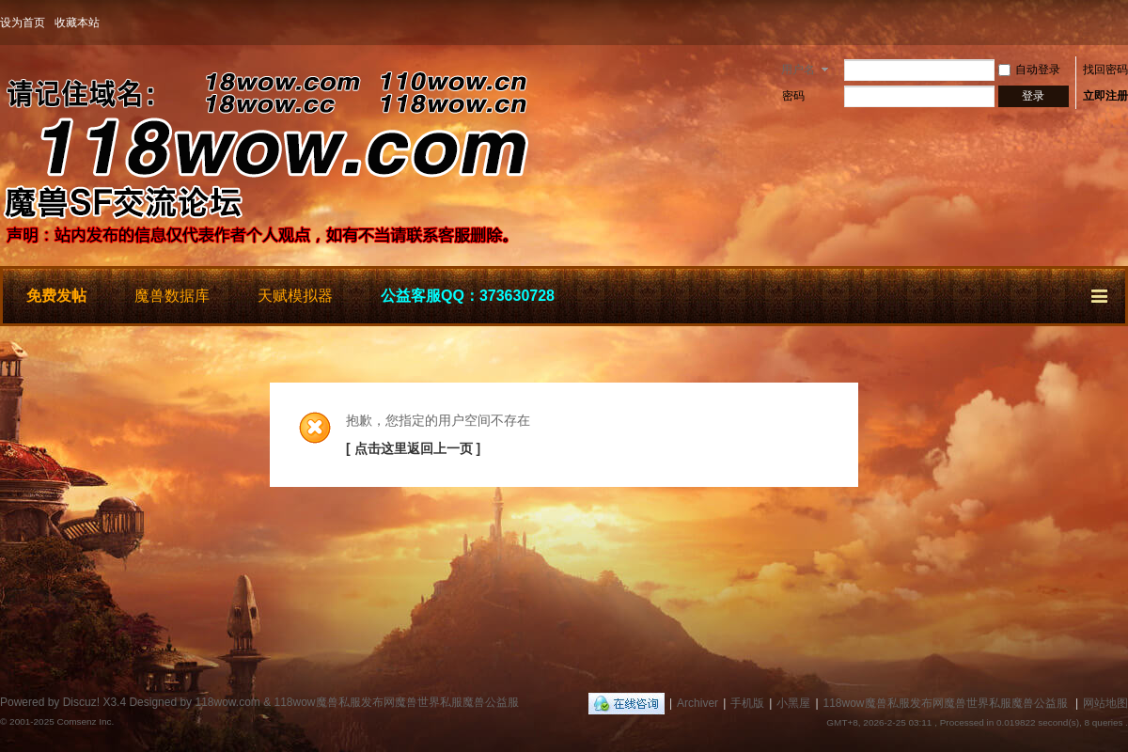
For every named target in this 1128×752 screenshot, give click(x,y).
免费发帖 (56, 296)
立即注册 (1105, 95)
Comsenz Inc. (85, 721)
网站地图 (1105, 703)
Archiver (697, 703)
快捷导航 (1100, 293)
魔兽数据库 (172, 296)
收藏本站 (77, 22)
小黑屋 (793, 703)
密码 (793, 95)
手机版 (747, 703)
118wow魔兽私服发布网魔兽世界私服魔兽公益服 (945, 703)
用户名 (798, 69)
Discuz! (81, 702)
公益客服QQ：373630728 (468, 296)
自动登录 (1029, 69)
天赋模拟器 (295, 296)
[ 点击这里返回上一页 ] (413, 448)
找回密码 (1105, 69)
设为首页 (22, 22)
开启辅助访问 (1123, 22)
